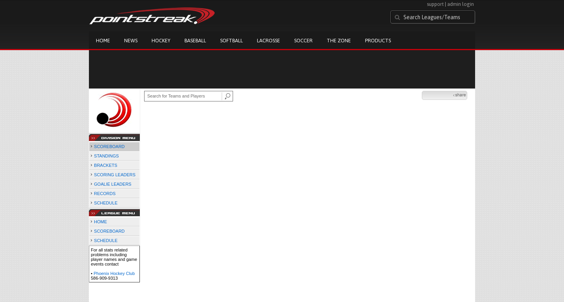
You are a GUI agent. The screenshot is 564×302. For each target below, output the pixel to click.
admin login (460, 4)
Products (378, 40)
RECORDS (105, 193)
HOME (100, 221)
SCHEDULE (106, 203)
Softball (231, 40)
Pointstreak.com (152, 16)
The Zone (339, 40)
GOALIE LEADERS (112, 184)
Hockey (161, 40)
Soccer (303, 40)
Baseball (195, 40)
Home (103, 40)
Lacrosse (268, 40)
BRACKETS (105, 165)
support (435, 4)
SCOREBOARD (109, 146)
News (130, 40)
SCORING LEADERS (115, 174)
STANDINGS (106, 156)
